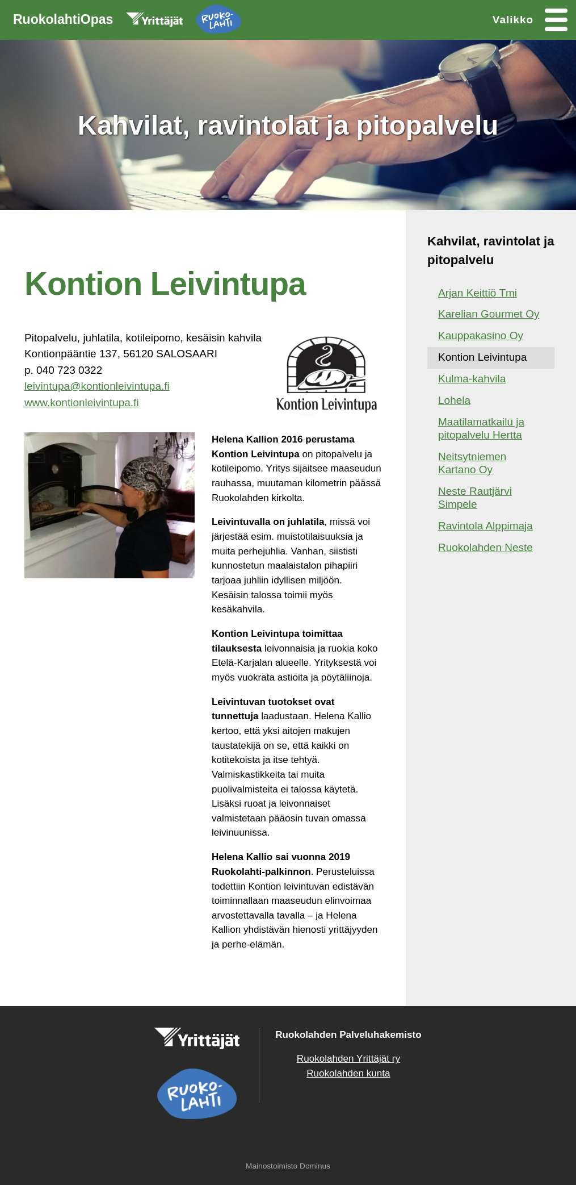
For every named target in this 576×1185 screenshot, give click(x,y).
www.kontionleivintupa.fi (81, 402)
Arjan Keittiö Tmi (477, 293)
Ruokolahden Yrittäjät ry (348, 1058)
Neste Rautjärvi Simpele (475, 497)
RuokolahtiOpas (127, 22)
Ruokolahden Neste (485, 547)
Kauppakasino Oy (480, 335)
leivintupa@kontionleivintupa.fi (97, 386)
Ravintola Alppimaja (485, 526)
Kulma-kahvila (472, 379)
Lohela (454, 400)
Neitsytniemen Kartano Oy (472, 462)
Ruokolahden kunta (348, 1073)
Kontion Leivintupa (482, 357)
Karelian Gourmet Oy (488, 314)
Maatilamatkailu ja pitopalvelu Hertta (481, 428)
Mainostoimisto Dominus (288, 1166)
